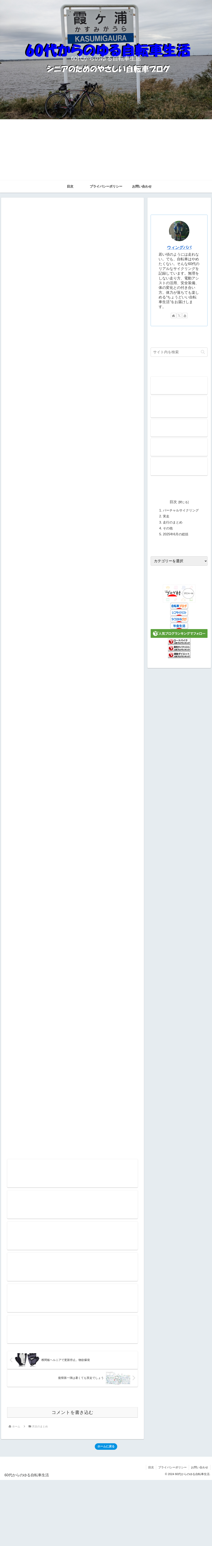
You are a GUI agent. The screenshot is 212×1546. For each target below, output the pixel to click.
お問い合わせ (199, 1467)
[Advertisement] (106, 149)
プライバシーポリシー (172, 1467)
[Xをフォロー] (179, 315)
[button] (203, 352)
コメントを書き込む (72, 1412)
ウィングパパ (179, 247)
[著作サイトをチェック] (173, 315)
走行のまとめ (172, 522)
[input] (179, 352)
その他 (168, 528)
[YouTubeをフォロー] (185, 315)
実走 (166, 516)
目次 (173, 502)
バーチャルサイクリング (181, 510)
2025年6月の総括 (175, 534)
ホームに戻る (106, 1446)
